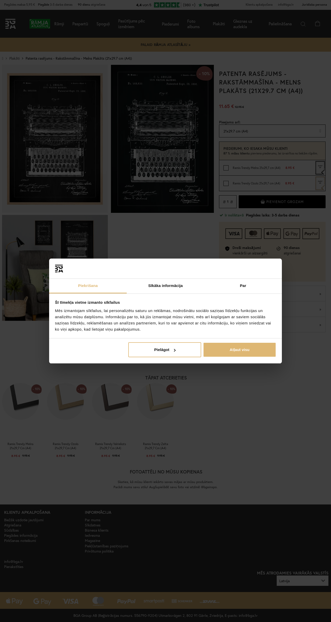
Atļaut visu (240, 349)
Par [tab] (243, 285)
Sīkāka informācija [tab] (165, 285)
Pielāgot (164, 349)
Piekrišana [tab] (88, 285)
